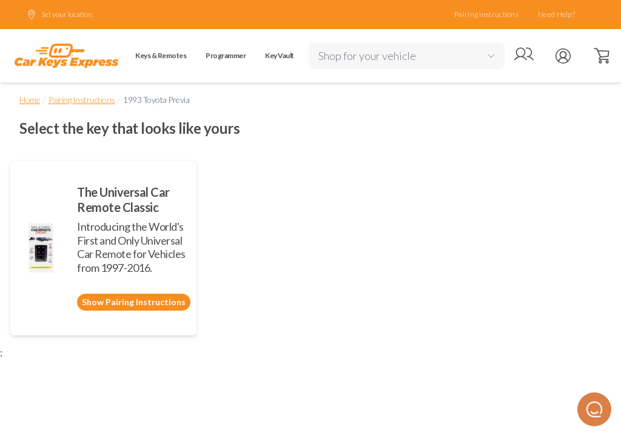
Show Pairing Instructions (134, 302)
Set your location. (60, 14)
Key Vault (279, 55)
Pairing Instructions (486, 14)
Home (29, 99)
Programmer (226, 55)
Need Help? (556, 14)
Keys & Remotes (160, 55)
